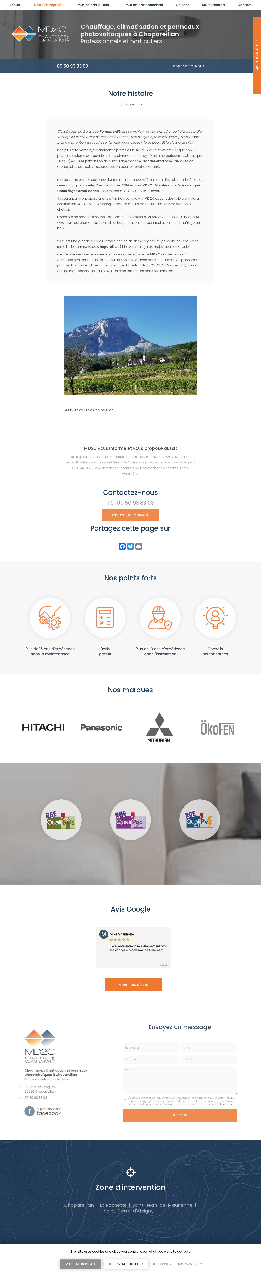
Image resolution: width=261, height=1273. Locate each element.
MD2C (121, 104)
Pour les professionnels (144, 5)
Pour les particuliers (94, 5)
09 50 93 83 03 (72, 66)
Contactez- (189, 66)
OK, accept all (80, 1264)
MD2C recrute (213, 5)
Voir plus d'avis (133, 985)
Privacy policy (190, 1264)
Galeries (182, 5)
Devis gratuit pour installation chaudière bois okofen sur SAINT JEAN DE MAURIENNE (130, 457)
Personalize (163, 1264)
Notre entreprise (49, 5)
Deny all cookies (126, 1264)
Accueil (15, 5)
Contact (245, 5)
